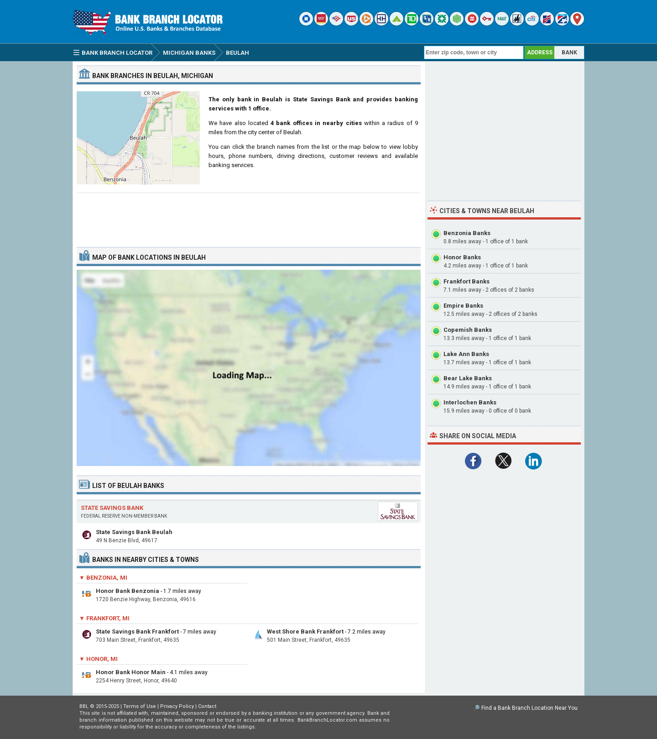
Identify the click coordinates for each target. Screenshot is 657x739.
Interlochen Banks (469, 402)
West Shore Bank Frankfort (305, 631)
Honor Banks (462, 257)
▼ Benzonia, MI (103, 577)
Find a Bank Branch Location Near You (529, 708)
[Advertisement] (249, 216)
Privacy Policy (177, 706)
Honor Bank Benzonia (127, 590)
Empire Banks (463, 305)
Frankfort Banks (466, 281)
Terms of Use (139, 706)
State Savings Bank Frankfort (137, 631)
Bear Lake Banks (467, 378)
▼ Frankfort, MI (104, 618)
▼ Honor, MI (98, 658)
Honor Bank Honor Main (131, 672)
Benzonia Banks (466, 233)
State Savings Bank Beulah (134, 532)
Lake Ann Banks (466, 354)
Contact (207, 706)
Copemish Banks (467, 329)
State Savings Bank (112, 507)
